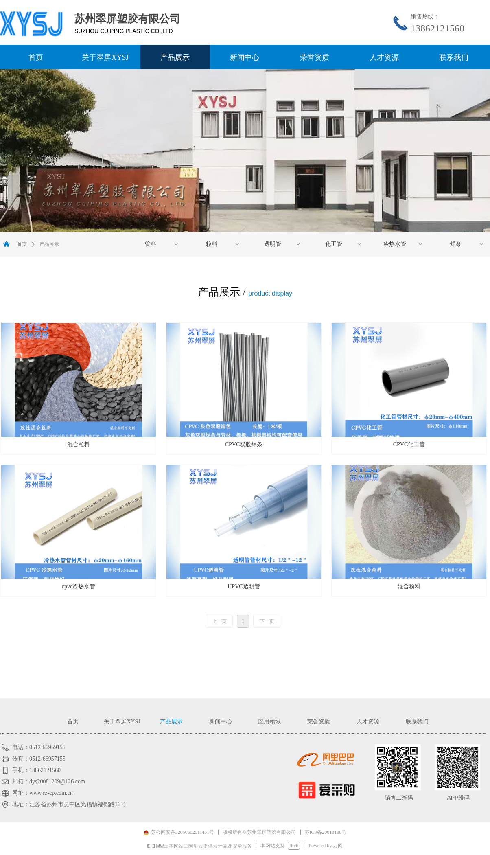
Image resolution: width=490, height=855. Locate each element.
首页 (22, 244)
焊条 (467, 244)
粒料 (223, 244)
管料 (162, 244)
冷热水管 (403, 244)
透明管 (282, 244)
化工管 (343, 244)
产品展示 (49, 244)
